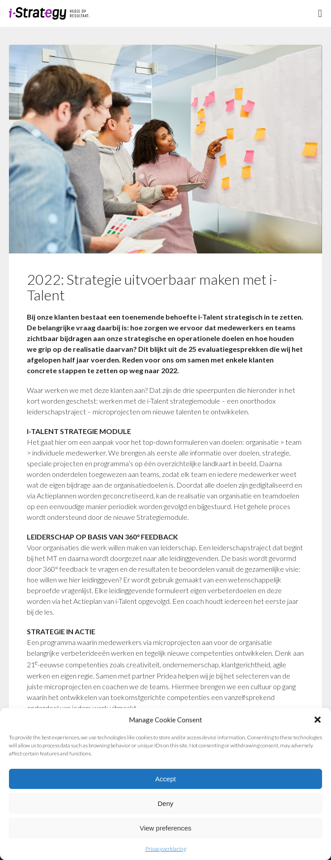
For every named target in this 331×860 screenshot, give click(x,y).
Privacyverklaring (165, 848)
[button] (317, 719)
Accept (165, 779)
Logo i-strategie (49, 13)
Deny (165, 803)
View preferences (165, 828)
